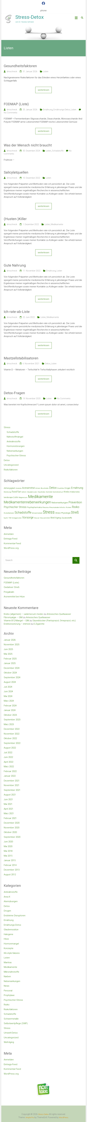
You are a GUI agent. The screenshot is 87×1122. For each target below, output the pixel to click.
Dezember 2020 (11, 823)
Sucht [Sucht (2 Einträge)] (6, 518)
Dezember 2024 (11, 668)
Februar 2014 (10, 865)
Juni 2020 (8, 841)
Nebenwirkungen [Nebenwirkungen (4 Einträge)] (60, 502)
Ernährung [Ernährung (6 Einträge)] (77, 487)
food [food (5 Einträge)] (14, 491)
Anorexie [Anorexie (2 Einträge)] (18, 488)
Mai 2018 (8, 851)
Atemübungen (11, 901)
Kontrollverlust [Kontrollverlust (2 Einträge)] (58, 492)
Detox (47, 363)
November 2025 (11, 644)
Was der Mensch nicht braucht (28, 145)
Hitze (6, 939)
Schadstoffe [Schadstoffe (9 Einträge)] (23, 512)
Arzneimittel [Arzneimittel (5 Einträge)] (28, 487)
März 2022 (9, 766)
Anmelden (9, 534)
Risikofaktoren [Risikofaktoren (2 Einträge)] (9, 513)
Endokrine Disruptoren (14, 915)
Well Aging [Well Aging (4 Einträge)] (55, 517)
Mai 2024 (8, 696)
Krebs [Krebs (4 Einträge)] (67, 491)
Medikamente (57, 224)
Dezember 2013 (11, 869)
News (6, 986)
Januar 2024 (10, 710)
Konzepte (8, 948)
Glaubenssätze (11, 929)
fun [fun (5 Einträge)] (19, 491)
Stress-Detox (29, 17)
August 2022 (10, 747)
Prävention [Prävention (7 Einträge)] (75, 502)
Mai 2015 (8, 855)
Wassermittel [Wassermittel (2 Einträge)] (45, 518)
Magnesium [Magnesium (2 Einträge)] (23, 497)
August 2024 (10, 682)
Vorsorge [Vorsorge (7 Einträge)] (28, 517)
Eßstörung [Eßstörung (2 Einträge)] (7, 492)
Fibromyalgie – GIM (13, 617)
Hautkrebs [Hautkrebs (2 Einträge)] (41, 492)
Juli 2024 (8, 687)
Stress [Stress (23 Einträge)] (49, 512)
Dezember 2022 (11, 729)
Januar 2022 (10, 776)
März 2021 (9, 813)
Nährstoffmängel (15, 436)
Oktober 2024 (10, 672)
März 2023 (9, 724)
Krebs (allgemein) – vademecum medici (23, 614)
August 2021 (10, 794)
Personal (8, 990)
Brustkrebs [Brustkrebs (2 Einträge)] (45, 488)
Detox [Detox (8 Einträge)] (53, 487)
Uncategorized (11, 465)
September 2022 (12, 743)
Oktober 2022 (10, 738)
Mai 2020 (8, 846)
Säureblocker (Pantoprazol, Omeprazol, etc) (54, 620)
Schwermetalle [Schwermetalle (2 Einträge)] (37, 513)
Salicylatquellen (16, 172)
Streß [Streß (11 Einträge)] (75, 512)
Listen (45, 71)
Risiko (6, 1004)
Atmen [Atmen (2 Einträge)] (37, 488)
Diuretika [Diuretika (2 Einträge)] (60, 488)
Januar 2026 (10, 640)
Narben (7, 976)
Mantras (8, 962)
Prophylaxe (9, 995)
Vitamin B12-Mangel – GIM (16, 620)
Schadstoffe (57, 151)
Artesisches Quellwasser (59, 614)
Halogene (8, 934)
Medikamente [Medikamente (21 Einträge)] (40, 496)
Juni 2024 (8, 691)
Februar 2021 (10, 818)
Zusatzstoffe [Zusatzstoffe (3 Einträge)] (66, 518)
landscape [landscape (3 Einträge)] (8, 497)
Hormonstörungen (16, 446)
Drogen (7, 910)
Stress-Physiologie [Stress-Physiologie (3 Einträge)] (62, 513)
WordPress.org (11, 548)
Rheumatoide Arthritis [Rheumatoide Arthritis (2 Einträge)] (57, 507)
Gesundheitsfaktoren (20, 66)
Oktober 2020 (10, 832)
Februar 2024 (10, 705)
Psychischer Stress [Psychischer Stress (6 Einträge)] (15, 507)
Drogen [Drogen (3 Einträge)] (67, 488)
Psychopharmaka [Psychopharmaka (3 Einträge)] (34, 507)
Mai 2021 (8, 804)
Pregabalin (9, 592)
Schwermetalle (11, 1018)
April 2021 (8, 809)
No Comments (10, 112)
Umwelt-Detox (11, 1032)
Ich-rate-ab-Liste (17, 312)
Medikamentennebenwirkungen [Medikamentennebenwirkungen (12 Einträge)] (27, 502)
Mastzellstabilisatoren (21, 358)
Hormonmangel (11, 943)
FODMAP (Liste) (16, 104)
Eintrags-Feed (10, 538)
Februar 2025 (10, 658)
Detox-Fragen (14, 393)
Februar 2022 (10, 771)
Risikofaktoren (11, 469)
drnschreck (12, 71)
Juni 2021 (8, 799)
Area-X (7, 896)
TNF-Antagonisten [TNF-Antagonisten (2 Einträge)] (15, 518)
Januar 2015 (10, 860)
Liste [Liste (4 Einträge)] (15, 497)
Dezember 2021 (11, 780)
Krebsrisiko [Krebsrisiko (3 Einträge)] (75, 492)
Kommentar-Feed (12, 543)
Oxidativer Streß (11, 587)
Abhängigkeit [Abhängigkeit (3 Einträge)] (9, 488)
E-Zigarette (39, 624)
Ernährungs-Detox (61, 109)
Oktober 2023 (10, 715)
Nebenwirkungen (15, 451)
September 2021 (12, 790)
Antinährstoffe (13, 441)
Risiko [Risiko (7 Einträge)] (75, 507)
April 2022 (8, 762)
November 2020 (11, 827)
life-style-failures (12, 953)
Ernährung (48, 109)
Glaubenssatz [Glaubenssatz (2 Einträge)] (32, 492)
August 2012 (10, 874)
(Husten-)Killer (15, 219)
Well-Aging (9, 1042)
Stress (7, 427)
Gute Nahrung (15, 265)
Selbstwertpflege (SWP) (16, 1023)
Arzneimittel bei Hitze (14, 596)
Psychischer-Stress (16, 455)
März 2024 (9, 701)
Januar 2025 (10, 663)
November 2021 (11, 785)
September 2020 (12, 837)
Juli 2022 (8, 752)
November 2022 (11, 733)
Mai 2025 (8, 654)
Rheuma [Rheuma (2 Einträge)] (45, 507)
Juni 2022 (8, 757)
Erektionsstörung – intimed (17, 624)
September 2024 (12, 677)
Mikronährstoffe (11, 972)
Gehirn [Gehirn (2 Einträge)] (23, 492)
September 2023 (12, 719)
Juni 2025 (8, 649)
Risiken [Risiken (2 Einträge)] (68, 507)
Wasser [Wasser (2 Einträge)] (37, 518)
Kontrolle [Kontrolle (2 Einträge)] (49, 492)
